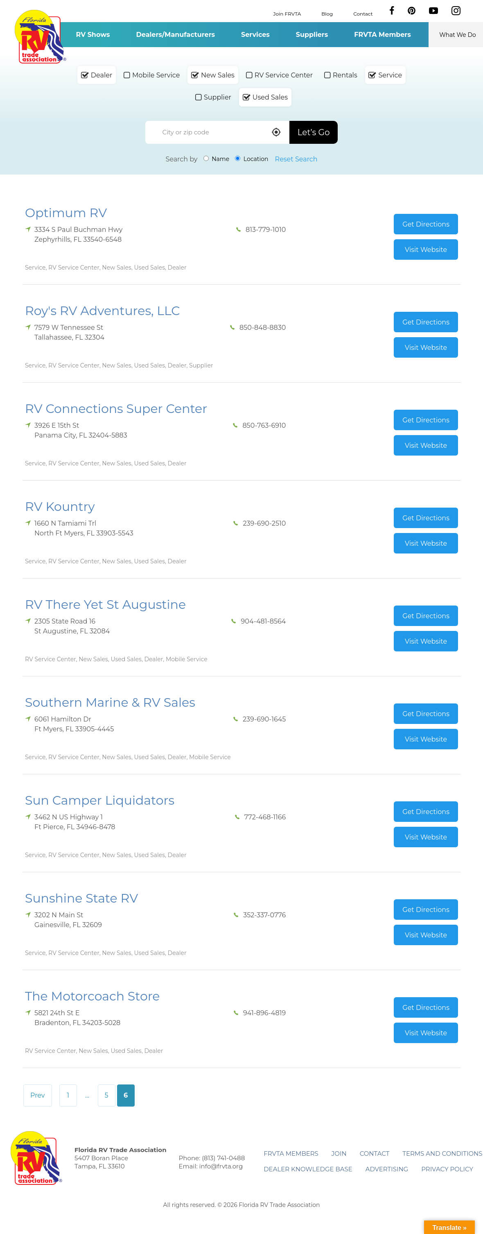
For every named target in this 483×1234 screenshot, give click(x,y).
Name (216, 159)
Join (339, 1153)
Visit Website (426, 250)
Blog (327, 13)
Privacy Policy (447, 1169)
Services (255, 35)
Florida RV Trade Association (40, 37)
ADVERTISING (387, 1169)
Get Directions (425, 224)
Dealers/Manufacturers (175, 35)
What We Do (457, 35)
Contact (362, 13)
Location (251, 159)
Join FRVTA (287, 13)
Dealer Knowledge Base (308, 1169)
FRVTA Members (382, 35)
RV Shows (93, 35)
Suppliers (312, 35)
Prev (37, 1095)
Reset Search (296, 159)
